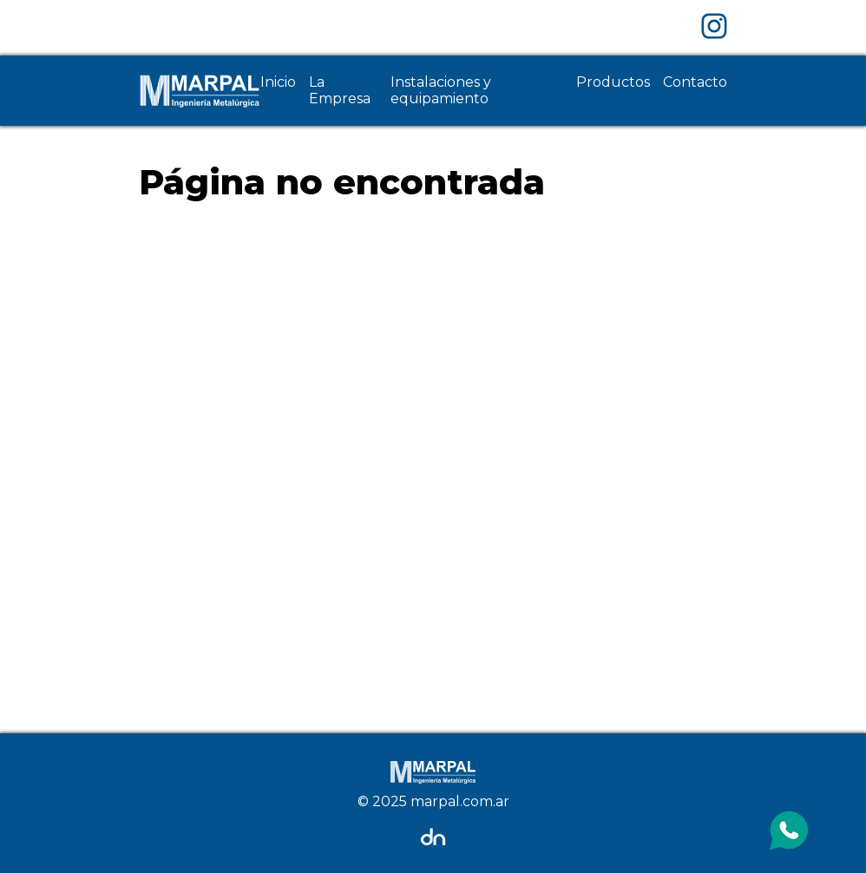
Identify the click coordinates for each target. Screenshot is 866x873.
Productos (613, 82)
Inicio (278, 82)
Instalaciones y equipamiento (440, 90)
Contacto (695, 82)
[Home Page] (199, 90)
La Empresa (340, 90)
